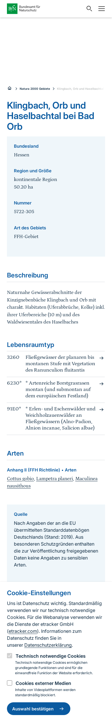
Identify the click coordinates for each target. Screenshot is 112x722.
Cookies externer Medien (43, 683)
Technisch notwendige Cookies (51, 656)
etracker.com (23, 631)
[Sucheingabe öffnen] (88, 8)
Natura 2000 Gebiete (35, 88)
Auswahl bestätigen (38, 708)
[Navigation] (100, 8)
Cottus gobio (20, 479)
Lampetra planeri (54, 479)
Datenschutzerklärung (48, 645)
